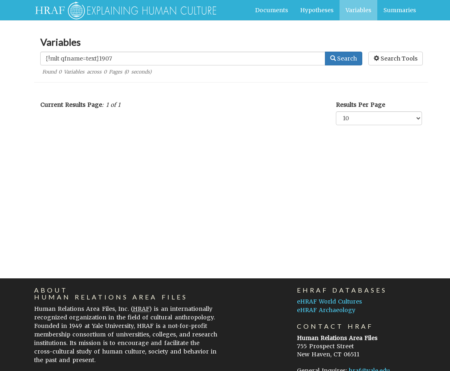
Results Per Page (360, 104)
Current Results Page (71, 104)
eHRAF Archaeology (326, 310)
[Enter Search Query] (182, 58)
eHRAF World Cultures (329, 301)
